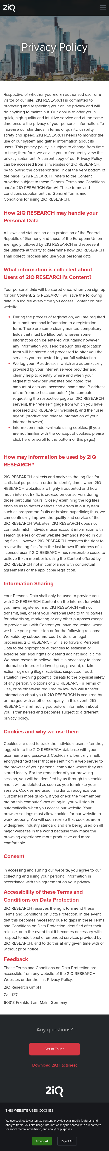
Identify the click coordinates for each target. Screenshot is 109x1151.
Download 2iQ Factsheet (54, 1065)
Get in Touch (54, 1049)
